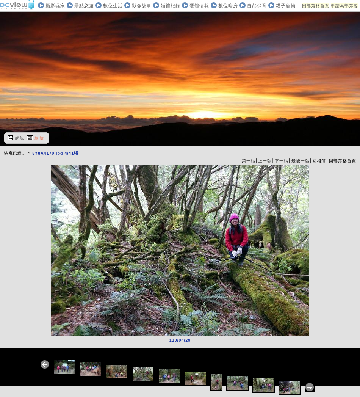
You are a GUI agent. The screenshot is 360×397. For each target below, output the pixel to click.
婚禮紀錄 (170, 5)
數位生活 (113, 5)
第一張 (248, 160)
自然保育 (257, 5)
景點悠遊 (84, 5)
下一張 (281, 160)
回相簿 (319, 160)
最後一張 (300, 160)
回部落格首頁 (315, 5)
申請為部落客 (344, 5)
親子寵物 (286, 5)
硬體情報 (199, 5)
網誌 (20, 138)
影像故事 (142, 5)
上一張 (265, 160)
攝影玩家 (55, 5)
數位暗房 (228, 5)
